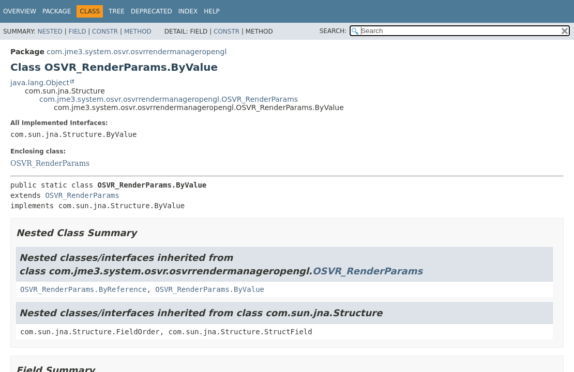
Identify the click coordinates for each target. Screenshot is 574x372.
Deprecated (151, 11)
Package (56, 11)
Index (188, 11)
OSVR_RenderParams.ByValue (209, 289)
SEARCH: (333, 31)
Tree (117, 11)
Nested (49, 31)
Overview (19, 11)
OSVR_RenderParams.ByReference (83, 289)
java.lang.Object (39, 83)
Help (212, 11)
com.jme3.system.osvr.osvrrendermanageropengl (136, 52)
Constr (105, 31)
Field (77, 31)
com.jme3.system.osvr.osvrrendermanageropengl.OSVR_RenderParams (168, 99)
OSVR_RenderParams (49, 163)
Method (138, 31)
